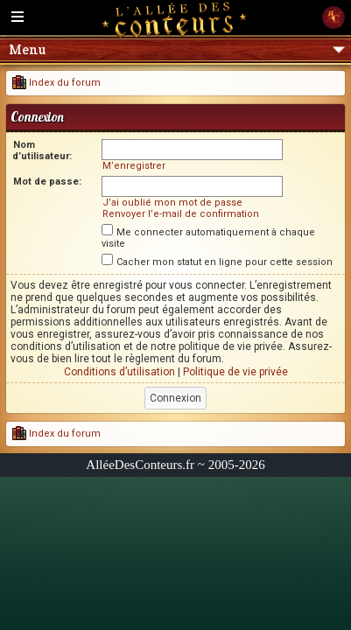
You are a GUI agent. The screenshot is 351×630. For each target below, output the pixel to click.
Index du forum (56, 82)
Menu (177, 49)
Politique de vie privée (235, 372)
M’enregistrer (133, 166)
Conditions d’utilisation (119, 372)
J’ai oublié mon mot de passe (172, 202)
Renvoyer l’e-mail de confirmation (180, 214)
